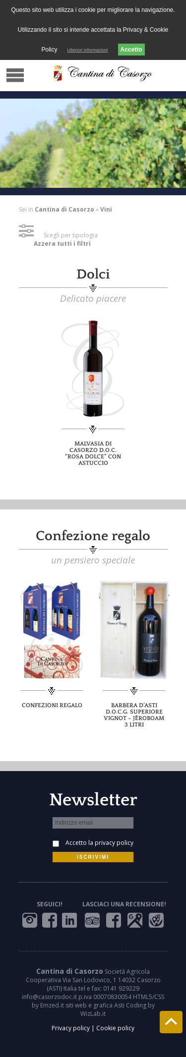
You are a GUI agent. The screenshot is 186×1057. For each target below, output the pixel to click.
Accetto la (99, 842)
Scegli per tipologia (58, 235)
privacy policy (114, 842)
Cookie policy (115, 1028)
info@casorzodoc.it (49, 997)
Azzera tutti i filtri (62, 243)
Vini (106, 209)
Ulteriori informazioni (87, 50)
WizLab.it (93, 1013)
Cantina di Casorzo (64, 209)
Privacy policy (71, 1028)
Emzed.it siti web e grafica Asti (82, 1005)
